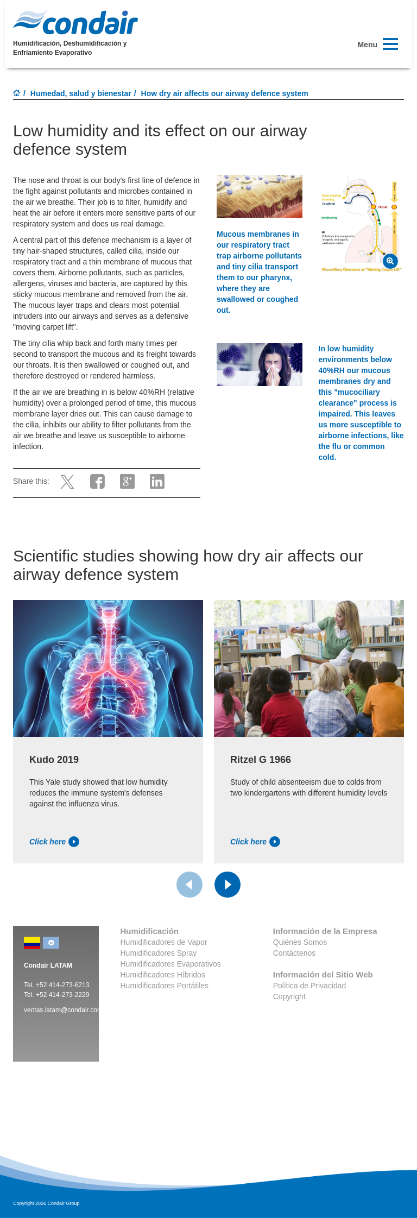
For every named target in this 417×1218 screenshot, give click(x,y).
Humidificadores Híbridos (163, 974)
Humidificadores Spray (159, 953)
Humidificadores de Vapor (164, 942)
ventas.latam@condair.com (63, 1010)
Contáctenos (294, 953)
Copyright (289, 996)
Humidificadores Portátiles (165, 985)
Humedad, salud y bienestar (80, 93)
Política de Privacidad (309, 985)
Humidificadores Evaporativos (171, 964)
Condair (75, 22)
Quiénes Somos (300, 942)
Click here (54, 841)
